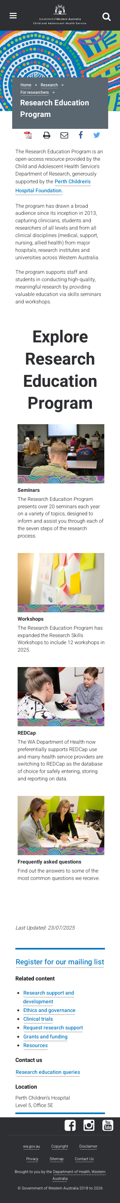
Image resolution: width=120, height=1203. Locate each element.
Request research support (53, 1028)
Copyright (59, 1146)
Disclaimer (88, 1146)
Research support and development (48, 997)
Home (25, 85)
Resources (35, 1045)
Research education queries (48, 1072)
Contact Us (84, 1159)
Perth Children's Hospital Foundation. (53, 186)
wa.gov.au (31, 1146)
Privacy (32, 1159)
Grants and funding (45, 1037)
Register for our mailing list (60, 962)
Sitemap (57, 1159)
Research (49, 85)
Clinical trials (38, 1019)
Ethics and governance (49, 1010)
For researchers (34, 92)
